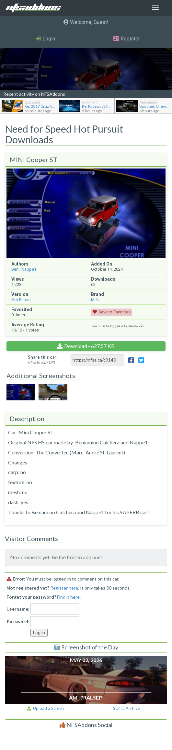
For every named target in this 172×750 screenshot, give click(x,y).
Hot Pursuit (21, 299)
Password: (18, 621)
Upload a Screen (45, 708)
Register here (64, 588)
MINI (95, 299)
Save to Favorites (114, 312)
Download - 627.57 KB (89, 346)
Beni (15, 269)
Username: (17, 609)
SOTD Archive (126, 708)
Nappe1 (28, 269)
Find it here (68, 597)
